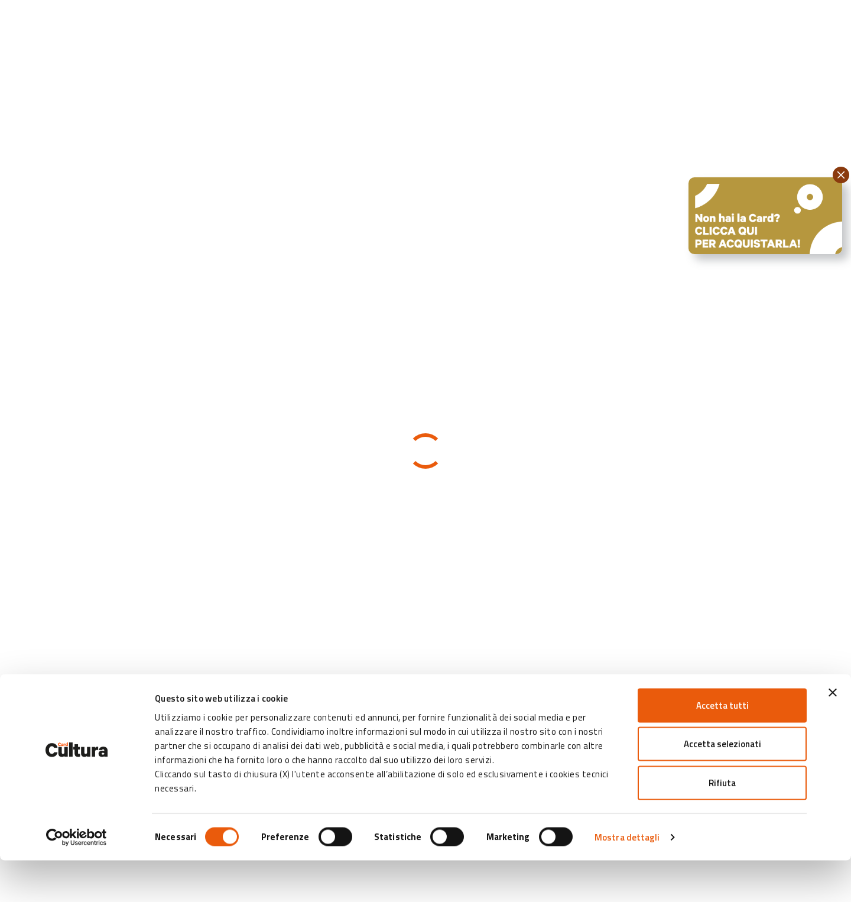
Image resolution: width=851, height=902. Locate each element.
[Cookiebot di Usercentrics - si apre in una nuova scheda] (76, 879)
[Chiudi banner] (833, 734)
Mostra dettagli (627, 878)
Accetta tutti (722, 747)
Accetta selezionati (722, 786)
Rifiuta (722, 824)
